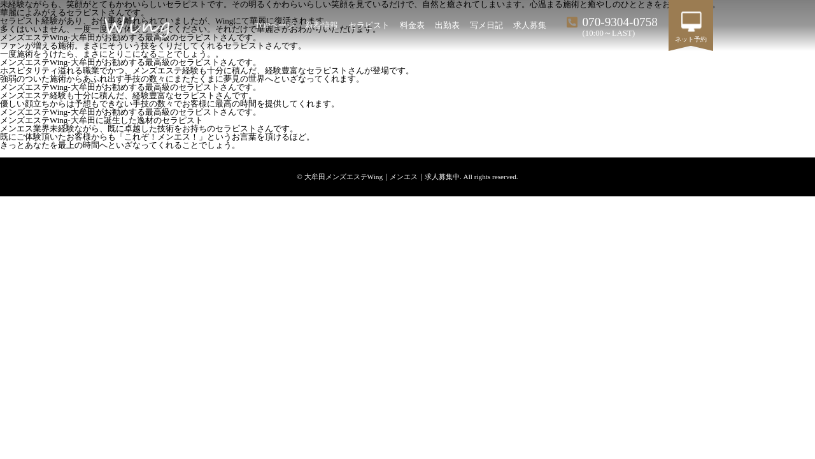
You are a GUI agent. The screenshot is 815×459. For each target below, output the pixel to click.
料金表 (412, 25)
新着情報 (321, 25)
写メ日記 (486, 25)
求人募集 (529, 25)
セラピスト (369, 25)
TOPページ (275, 25)
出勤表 (447, 25)
